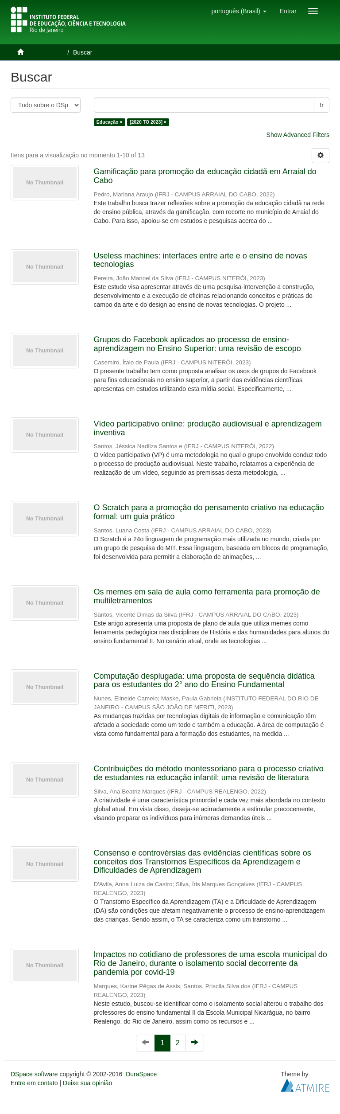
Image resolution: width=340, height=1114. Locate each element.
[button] (239, 11)
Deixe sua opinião (87, 1083)
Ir (322, 105)
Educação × (110, 122)
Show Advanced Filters (298, 134)
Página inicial (45, 52)
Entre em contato (34, 1083)
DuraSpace (141, 1074)
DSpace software (34, 1074)
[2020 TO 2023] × (148, 122)
